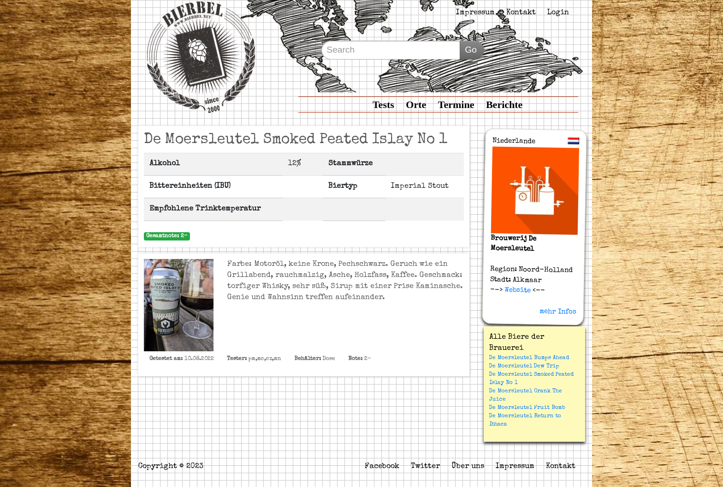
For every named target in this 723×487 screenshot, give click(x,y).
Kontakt (521, 13)
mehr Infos (557, 311)
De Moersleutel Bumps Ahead (529, 358)
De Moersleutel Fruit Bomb (527, 408)
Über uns (467, 466)
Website (516, 290)
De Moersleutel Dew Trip (524, 366)
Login (558, 13)
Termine (456, 104)
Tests (383, 104)
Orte (416, 104)
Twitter (425, 466)
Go (471, 49)
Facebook (382, 466)
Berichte (504, 104)
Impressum (475, 13)
